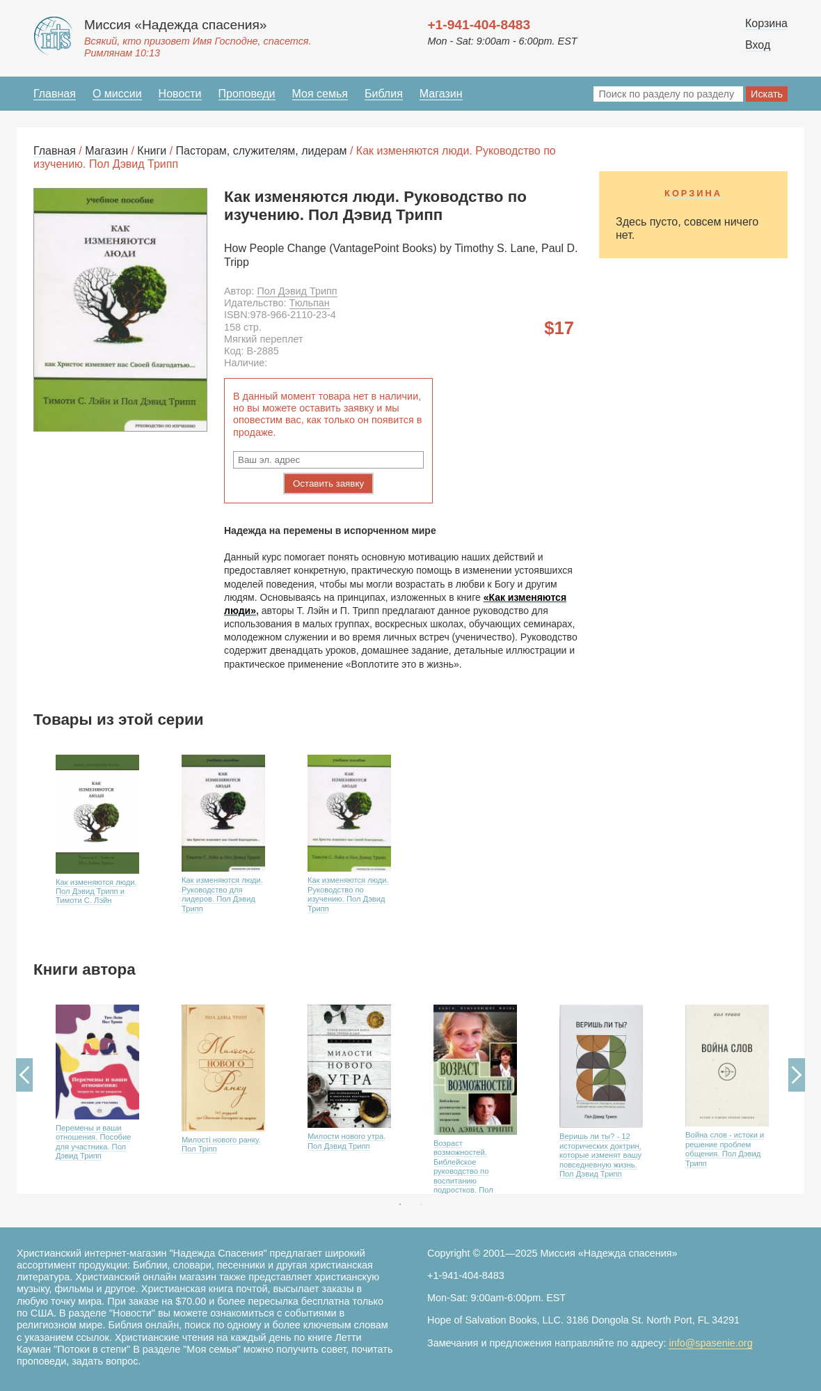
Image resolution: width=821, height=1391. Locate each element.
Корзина (766, 23)
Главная (54, 94)
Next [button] (796, 1075)
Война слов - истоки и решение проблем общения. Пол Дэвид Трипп (724, 1149)
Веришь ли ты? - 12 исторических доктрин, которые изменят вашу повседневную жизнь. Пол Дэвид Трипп (600, 1155)
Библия (384, 94)
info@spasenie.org (710, 1343)
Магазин (441, 94)
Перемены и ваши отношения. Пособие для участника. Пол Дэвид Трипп (93, 1142)
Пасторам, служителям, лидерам (261, 151)
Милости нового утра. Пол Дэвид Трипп (346, 1140)
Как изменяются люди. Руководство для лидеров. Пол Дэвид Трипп (222, 894)
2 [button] (421, 1204)
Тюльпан (309, 302)
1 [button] (400, 1204)
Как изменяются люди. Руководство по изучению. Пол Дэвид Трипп (348, 894)
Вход (757, 45)
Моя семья (320, 94)
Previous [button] (24, 1075)
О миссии (117, 94)
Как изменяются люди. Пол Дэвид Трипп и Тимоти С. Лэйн (96, 891)
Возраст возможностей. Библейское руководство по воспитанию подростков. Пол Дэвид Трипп (463, 1171)
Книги (151, 151)
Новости (180, 94)
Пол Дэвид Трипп (297, 291)
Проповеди (247, 94)
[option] (96, 845)
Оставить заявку (328, 483)
